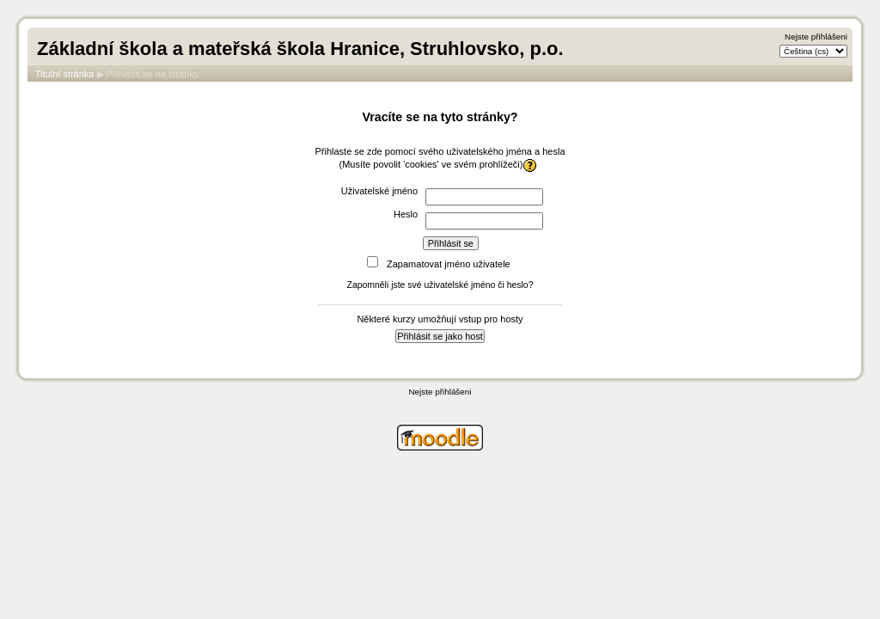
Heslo (406, 214)
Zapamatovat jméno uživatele (448, 264)
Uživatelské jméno (379, 191)
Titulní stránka (65, 74)
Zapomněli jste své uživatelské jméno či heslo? (440, 285)
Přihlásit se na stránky (153, 74)
